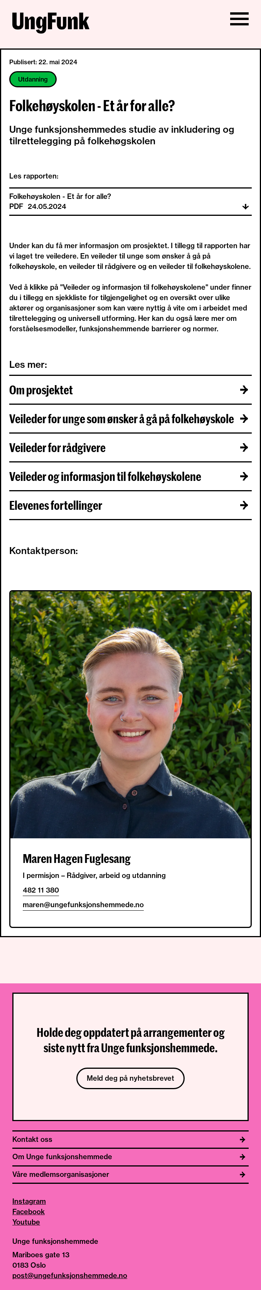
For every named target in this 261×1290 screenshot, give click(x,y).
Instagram (29, 1201)
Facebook (28, 1211)
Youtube (26, 1222)
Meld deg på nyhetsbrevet (130, 1078)
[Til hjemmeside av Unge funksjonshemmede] (50, 24)
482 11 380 (41, 890)
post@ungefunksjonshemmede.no (69, 1275)
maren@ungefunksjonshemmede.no (83, 904)
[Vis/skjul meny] (239, 18)
